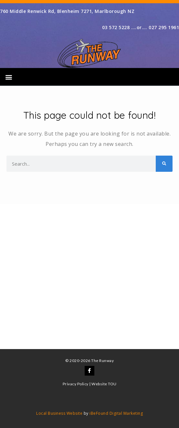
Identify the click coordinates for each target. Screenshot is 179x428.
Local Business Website (59, 413)
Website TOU (104, 383)
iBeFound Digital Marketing (116, 413)
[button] (8, 76)
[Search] (164, 164)
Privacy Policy (76, 383)
